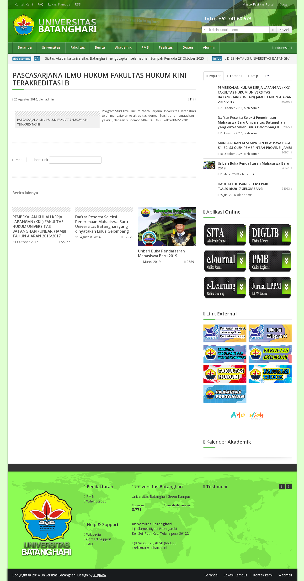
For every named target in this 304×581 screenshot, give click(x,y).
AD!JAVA (99, 575)
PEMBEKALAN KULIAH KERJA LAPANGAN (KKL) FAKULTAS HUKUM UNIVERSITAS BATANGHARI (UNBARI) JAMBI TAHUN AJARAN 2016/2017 (39, 226)
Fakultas (77, 47)
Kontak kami (262, 575)
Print (192, 99)
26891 (190, 261)
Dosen (188, 47)
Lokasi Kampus (59, 4)
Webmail (285, 575)
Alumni (209, 47)
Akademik (123, 47)
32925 (127, 237)
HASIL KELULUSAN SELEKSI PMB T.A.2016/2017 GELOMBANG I (243, 186)
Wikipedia (92, 534)
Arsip (253, 75)
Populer (214, 75)
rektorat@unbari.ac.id (150, 547)
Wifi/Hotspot (95, 501)
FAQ (40, 4)
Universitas (51, 47)
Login (284, 4)
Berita (100, 47)
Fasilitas (166, 47)
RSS (78, 4)
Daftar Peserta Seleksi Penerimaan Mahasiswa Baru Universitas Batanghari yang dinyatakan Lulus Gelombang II (103, 224)
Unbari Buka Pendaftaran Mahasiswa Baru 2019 (161, 253)
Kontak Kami (24, 4)
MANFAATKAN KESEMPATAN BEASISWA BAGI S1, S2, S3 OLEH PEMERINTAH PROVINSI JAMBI (255, 145)
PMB (145, 47)
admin (49, 99)
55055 (64, 242)
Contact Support (98, 539)
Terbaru (234, 75)
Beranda (25, 47)
